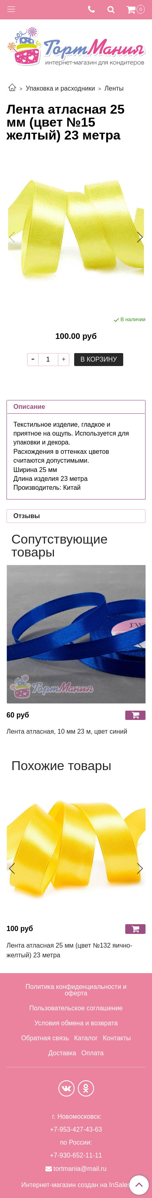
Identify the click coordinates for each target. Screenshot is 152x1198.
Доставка (62, 1053)
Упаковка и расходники (60, 88)
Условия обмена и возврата (76, 1023)
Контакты (117, 1038)
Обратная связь (45, 1038)
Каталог (86, 1038)
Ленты (114, 88)
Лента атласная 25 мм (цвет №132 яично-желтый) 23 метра (69, 950)
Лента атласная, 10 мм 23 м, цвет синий (66, 731)
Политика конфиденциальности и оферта (76, 990)
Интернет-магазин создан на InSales (76, 1185)
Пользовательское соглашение (75, 1008)
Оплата (92, 1053)
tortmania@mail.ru (80, 1168)
